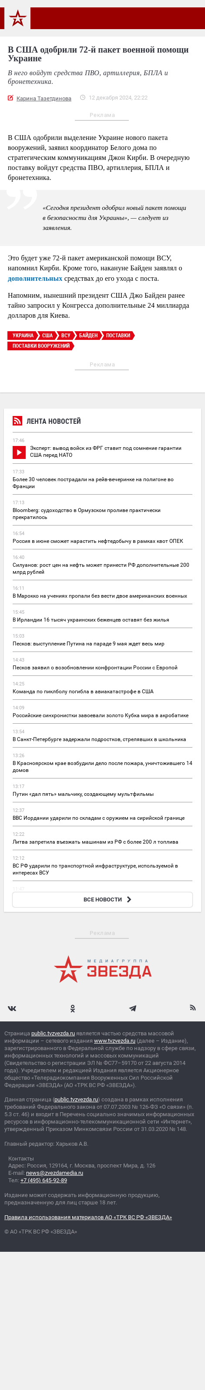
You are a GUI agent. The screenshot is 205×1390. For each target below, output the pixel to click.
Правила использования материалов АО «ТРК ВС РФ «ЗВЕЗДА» (88, 1217)
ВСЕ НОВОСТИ (109, 899)
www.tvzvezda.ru (114, 1041)
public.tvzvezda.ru (53, 1033)
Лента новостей (47, 422)
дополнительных (35, 278)
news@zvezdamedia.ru (54, 1173)
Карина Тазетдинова (44, 98)
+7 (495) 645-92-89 (43, 1180)
